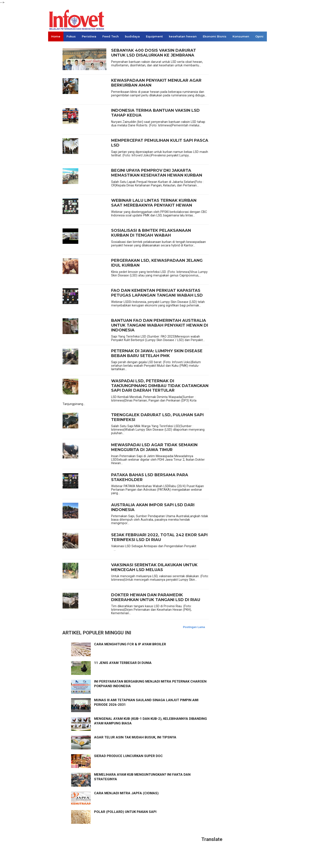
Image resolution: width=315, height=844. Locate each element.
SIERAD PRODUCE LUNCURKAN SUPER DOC (128, 756)
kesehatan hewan (183, 36)
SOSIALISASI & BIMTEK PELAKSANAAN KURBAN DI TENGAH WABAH (151, 233)
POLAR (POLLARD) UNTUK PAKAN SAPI (125, 812)
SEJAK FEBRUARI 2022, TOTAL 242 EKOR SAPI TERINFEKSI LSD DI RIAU (159, 537)
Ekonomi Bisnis (214, 36)
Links (55, 46)
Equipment (154, 36)
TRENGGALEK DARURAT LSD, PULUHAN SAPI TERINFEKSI (157, 417)
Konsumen (241, 36)
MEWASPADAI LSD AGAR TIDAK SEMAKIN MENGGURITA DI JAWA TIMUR (154, 447)
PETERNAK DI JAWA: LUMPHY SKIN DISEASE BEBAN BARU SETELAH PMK (157, 353)
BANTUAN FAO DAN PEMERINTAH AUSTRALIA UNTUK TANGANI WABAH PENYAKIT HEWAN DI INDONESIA (159, 325)
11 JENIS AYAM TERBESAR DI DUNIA (123, 663)
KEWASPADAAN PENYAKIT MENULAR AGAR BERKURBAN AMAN (156, 83)
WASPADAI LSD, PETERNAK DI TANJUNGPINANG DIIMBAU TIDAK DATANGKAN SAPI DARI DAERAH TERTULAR (159, 386)
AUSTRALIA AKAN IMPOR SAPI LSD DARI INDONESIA (152, 507)
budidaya (132, 36)
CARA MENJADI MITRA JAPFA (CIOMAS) (126, 793)
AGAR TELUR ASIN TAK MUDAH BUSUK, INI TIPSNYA (135, 737)
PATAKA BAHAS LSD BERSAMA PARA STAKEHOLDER (149, 477)
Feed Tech (110, 36)
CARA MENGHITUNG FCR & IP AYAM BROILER (130, 644)
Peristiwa (89, 36)
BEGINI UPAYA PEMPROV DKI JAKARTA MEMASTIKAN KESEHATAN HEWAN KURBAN (156, 173)
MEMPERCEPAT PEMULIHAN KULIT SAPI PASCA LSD (159, 143)
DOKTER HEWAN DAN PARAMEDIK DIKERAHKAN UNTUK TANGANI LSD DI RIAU (155, 597)
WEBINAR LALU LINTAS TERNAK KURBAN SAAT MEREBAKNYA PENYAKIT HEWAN (153, 203)
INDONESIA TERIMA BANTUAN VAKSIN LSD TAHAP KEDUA (155, 113)
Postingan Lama (194, 627)
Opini (259, 36)
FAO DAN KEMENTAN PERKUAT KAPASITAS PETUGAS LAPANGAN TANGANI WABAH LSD (157, 293)
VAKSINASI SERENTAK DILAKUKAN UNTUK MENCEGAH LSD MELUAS (154, 567)
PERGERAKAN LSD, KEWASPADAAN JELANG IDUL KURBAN (157, 263)
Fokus (71, 36)
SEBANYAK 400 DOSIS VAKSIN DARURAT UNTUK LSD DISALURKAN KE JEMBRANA (153, 53)
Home (55, 36)
